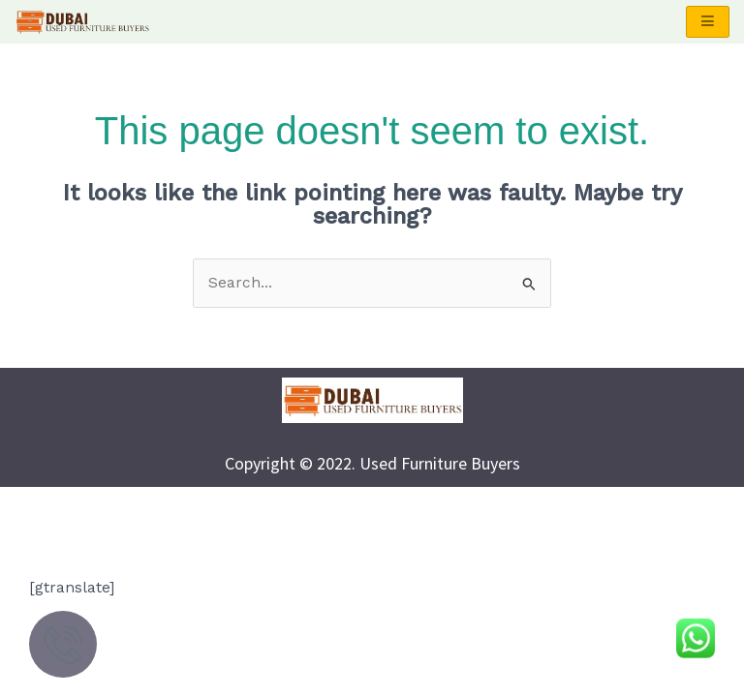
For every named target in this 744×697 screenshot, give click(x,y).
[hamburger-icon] (707, 22)
